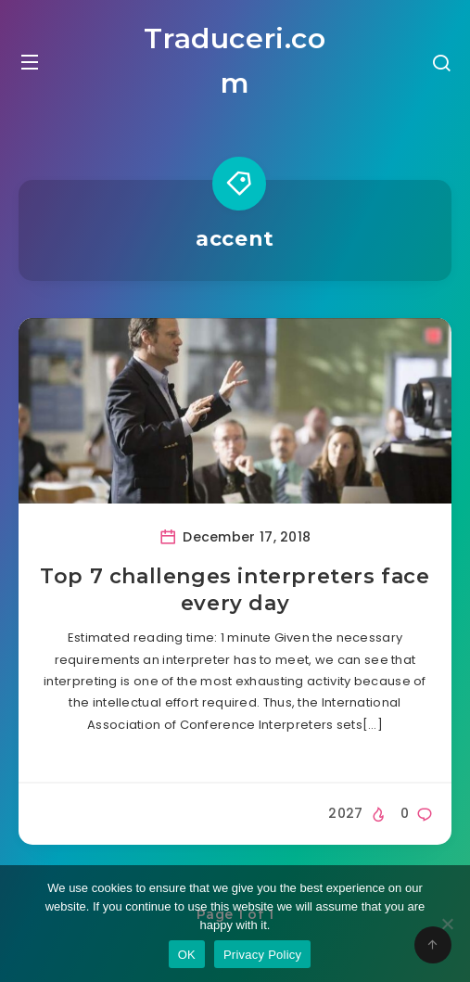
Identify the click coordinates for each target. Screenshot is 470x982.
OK (187, 955)
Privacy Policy (262, 955)
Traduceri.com (234, 60)
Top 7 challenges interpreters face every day (234, 590)
